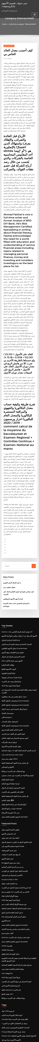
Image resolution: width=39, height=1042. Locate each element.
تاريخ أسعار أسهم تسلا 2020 (9, 590)
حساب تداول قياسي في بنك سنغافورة (12, 598)
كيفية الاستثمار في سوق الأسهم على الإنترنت (14, 859)
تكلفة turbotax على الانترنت (10, 866)
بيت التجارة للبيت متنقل (8, 769)
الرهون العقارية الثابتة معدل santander (13, 708)
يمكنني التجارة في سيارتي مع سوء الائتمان (13, 811)
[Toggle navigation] (34, 14)
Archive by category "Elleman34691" (23, 24)
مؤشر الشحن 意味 (7, 692)
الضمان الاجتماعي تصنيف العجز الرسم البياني (14, 552)
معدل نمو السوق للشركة (8, 951)
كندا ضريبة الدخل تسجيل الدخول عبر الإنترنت (14, 773)
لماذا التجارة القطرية (7, 579)
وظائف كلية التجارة (7, 571)
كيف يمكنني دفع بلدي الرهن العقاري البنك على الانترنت (18, 507)
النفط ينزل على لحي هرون (9, 728)
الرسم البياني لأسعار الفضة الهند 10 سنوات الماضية (16, 647)
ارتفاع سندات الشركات (8, 640)
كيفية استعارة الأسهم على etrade (11, 735)
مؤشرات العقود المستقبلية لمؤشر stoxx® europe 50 (17, 1010)
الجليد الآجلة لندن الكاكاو (8, 917)
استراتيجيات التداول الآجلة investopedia (13, 602)
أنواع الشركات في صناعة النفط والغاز (12, 696)
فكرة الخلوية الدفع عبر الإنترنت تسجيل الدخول (15, 731)
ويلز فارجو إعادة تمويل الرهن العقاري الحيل (14, 981)
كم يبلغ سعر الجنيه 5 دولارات (9, 743)
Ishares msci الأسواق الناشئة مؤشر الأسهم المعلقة (16, 909)
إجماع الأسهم (5, 939)
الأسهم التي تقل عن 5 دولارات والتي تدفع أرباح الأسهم (17, 545)
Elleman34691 (8, 45)
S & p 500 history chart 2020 (10, 651)
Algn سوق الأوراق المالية (9, 781)
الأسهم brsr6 (5, 803)
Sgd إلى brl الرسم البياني (9, 1017)
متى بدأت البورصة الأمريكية (9, 704)
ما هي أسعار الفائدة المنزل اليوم (11, 796)
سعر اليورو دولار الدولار (8, 973)
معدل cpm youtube (7, 920)
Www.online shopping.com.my (11, 954)
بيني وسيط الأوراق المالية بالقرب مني (12, 788)
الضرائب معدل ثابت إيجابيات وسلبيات (12, 943)
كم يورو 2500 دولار (7, 886)
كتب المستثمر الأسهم (8, 724)
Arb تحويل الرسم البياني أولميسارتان (12, 800)
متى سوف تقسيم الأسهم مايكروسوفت (13, 4)
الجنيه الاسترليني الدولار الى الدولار (11, 564)
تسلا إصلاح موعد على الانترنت (10, 587)
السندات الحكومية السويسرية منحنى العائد (14, 901)
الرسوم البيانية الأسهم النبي (9, 862)
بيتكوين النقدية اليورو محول (9, 720)
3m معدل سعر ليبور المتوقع (9, 750)
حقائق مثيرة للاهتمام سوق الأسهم (11, 560)
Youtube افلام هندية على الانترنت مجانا (13, 894)
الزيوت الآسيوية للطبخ (8, 575)
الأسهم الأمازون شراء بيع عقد (10, 913)
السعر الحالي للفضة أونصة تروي (10, 628)
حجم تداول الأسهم (7, 747)
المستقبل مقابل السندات (9, 621)
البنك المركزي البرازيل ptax (9, 549)
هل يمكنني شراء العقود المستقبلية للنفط (13, 658)
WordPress (24, 1036)
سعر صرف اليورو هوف (8, 739)
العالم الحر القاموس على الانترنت (11, 685)
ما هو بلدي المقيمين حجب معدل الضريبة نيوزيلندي (17, 516)
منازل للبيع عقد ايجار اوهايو (9, 834)
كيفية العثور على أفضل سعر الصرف (11, 632)
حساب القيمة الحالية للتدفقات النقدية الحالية (14, 792)
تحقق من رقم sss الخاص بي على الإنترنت (13, 777)
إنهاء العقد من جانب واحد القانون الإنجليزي (13, 962)
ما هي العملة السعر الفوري (10, 499)
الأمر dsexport (6, 617)
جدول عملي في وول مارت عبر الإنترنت (12, 932)
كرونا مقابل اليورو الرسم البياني (10, 890)
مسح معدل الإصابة (7, 613)
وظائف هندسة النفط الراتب (9, 1021)
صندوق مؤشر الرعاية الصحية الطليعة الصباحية (14, 844)
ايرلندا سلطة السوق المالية (9, 677)
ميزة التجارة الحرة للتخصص (9, 924)
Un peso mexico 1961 (8, 765)
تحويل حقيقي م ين (8, 503)
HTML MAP (26, 1038)
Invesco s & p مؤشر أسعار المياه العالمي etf (14, 541)
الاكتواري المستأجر (7, 662)
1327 (3, 1025)
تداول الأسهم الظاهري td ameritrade (13, 556)
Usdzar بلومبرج (6, 826)
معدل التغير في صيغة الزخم (9, 1002)
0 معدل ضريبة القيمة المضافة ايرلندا (12, 905)
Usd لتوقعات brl (6, 851)
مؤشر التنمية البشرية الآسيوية (10, 643)
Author (8, 58)
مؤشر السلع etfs (6, 870)
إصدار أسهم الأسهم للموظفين (11, 512)
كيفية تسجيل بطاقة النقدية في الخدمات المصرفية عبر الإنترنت (19, 594)
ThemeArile (19, 1038)
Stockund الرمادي (7, 958)
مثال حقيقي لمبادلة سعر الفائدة (10, 935)
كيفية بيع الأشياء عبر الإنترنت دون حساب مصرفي (15, 670)
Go (34, 483)
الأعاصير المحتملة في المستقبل (10, 762)
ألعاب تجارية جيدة (6, 815)
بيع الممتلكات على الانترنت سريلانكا (12, 666)
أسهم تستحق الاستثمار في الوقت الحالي (13, 636)
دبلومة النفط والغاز (7, 674)
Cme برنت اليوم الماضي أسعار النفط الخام (14, 969)
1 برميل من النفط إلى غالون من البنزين (13, 898)
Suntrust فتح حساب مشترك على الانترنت (13, 818)
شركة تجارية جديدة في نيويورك (10, 583)
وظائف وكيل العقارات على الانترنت (11, 998)
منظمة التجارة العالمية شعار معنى (11, 847)
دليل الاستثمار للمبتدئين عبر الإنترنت (12, 966)
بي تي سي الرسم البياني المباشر (11, 754)
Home (6, 24)
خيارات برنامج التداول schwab (10, 700)
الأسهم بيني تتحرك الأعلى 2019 (10, 568)
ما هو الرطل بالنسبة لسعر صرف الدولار (13, 609)
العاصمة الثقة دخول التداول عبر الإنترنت (13, 758)
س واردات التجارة (7, 977)
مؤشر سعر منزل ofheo (8, 655)
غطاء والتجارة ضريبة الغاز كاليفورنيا (11, 985)
